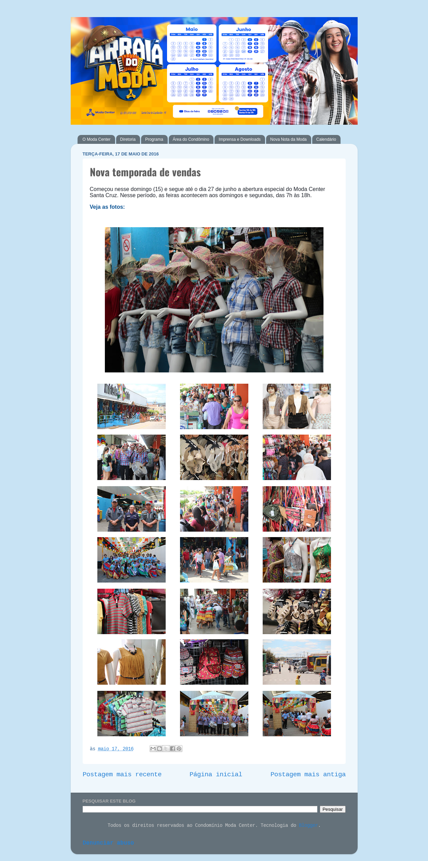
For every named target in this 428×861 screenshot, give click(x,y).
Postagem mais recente (122, 775)
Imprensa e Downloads (240, 139)
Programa (154, 139)
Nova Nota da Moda (288, 139)
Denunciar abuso (108, 843)
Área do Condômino (191, 139)
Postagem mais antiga (308, 775)
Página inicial (216, 775)
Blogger (308, 826)
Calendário (326, 139)
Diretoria (128, 139)
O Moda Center (97, 139)
